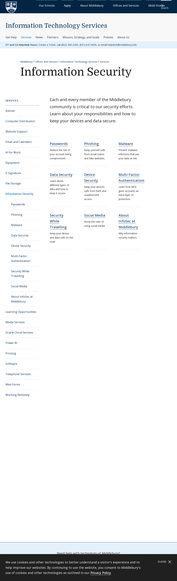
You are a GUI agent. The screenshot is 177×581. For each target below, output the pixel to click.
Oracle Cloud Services (19, 330)
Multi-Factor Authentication (20, 256)
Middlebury (26, 59)
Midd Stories (149, 5)
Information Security (20, 191)
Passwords (18, 202)
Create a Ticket (47, 42)
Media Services (15, 320)
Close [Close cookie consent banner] (164, 562)
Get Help (11, 35)
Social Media (19, 284)
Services (26, 35)
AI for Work (13, 150)
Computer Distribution (20, 119)
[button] (165, 5)
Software (11, 361)
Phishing (16, 212)
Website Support (16, 129)
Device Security (21, 243)
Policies (108, 35)
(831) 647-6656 (88, 42)
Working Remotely (18, 392)
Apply (84, 5)
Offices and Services (126, 5)
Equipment (13, 160)
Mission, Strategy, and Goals (81, 35)
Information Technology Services (56, 23)
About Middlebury (101, 5)
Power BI (11, 341)
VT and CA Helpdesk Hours (21, 42)
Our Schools (70, 5)
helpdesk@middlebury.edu (122, 42)
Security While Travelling (20, 271)
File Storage (13, 181)
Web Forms (13, 382)
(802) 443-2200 (69, 42)
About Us (123, 35)
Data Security (19, 233)
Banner (10, 108)
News (39, 35)
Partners (52, 35)
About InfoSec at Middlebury (22, 296)
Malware (16, 223)
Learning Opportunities (21, 309)
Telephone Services (18, 372)
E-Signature (13, 171)
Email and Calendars (19, 139)
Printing (11, 351)
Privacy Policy (100, 573)
